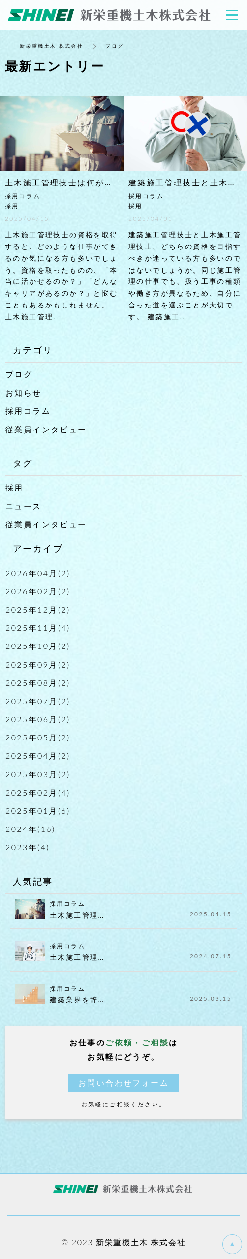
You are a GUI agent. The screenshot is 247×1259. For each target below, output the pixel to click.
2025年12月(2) (37, 609)
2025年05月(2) (37, 737)
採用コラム (28, 410)
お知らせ (23, 392)
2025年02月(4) (37, 792)
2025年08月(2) (37, 682)
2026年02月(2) (37, 591)
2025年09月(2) (37, 664)
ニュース (23, 506)
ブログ (18, 374)
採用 (14, 487)
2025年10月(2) (37, 645)
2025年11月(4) (37, 627)
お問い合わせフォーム (123, 1082)
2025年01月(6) (37, 810)
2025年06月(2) (37, 719)
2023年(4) (27, 847)
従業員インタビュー (46, 429)
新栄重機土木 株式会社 (51, 46)
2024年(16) (30, 828)
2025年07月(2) (37, 701)
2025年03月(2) (37, 774)
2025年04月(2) (37, 755)
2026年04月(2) (37, 573)
